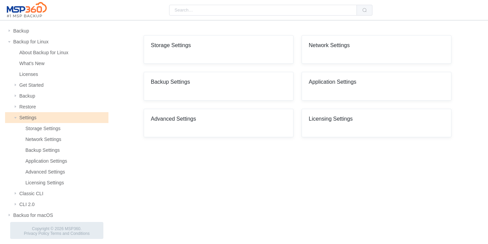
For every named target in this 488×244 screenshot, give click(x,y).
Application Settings (46, 161)
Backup (21, 31)
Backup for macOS (33, 215)
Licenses (28, 74)
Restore (27, 106)
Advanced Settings (45, 172)
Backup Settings (42, 150)
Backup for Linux (30, 41)
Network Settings (43, 139)
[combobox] (263, 10)
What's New (31, 63)
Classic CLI (31, 193)
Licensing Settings (44, 182)
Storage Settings (43, 128)
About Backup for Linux (43, 52)
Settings (28, 117)
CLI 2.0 (27, 204)
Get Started (31, 85)
